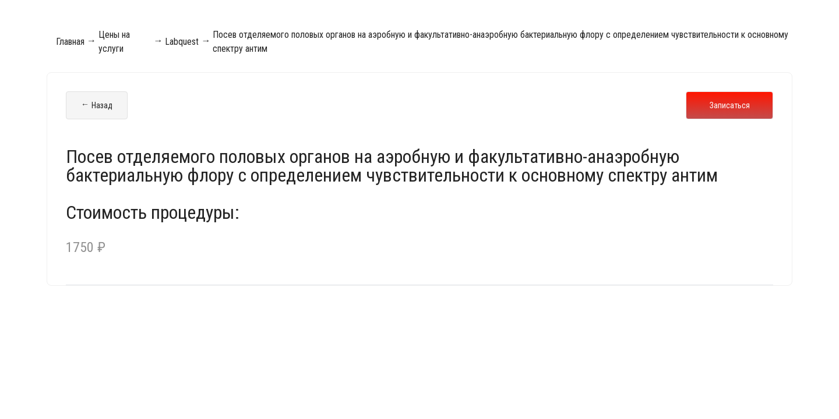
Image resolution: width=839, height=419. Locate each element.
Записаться (730, 105)
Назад (96, 105)
